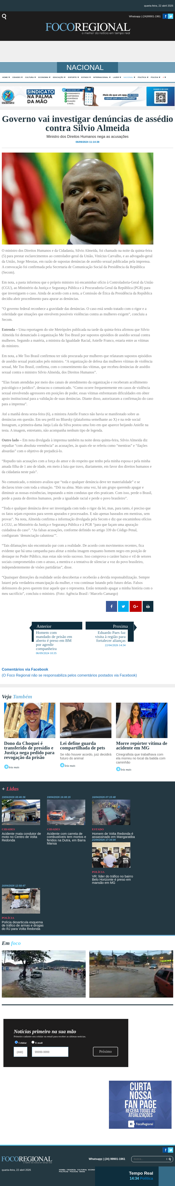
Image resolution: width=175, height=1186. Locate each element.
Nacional (128, 77)
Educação (58, 77)
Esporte (72, 77)
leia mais (14, 767)
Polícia (154, 77)
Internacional (100, 77)
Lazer (116, 77)
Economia (43, 77)
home (5, 77)
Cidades (16, 77)
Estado (85, 77)
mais (82, 1172)
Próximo (105, 1051)
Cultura (29, 77)
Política (142, 77)
